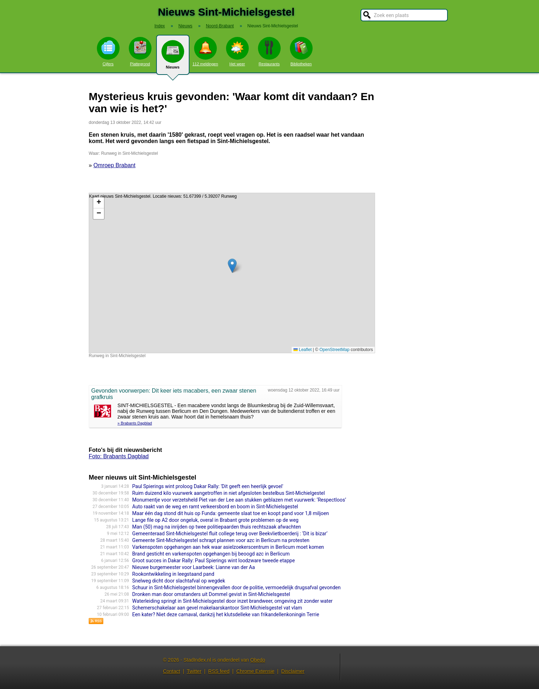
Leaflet (302, 349)
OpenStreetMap (334, 349)
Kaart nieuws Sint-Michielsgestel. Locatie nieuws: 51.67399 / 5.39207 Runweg (231, 273)
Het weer (237, 51)
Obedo (257, 660)
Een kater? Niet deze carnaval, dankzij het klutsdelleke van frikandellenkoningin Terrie (225, 614)
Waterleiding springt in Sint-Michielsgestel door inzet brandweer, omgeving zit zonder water (232, 601)
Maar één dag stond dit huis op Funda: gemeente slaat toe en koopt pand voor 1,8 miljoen (230, 513)
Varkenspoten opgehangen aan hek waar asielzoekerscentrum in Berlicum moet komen (228, 547)
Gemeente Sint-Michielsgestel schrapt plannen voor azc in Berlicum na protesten (220, 540)
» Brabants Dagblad (134, 423)
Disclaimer (292, 671)
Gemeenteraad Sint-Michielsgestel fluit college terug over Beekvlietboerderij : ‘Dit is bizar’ (230, 533)
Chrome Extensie (255, 671)
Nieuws (172, 57)
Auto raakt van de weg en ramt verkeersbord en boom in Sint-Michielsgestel (215, 506)
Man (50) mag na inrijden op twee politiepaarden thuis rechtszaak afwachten (216, 527)
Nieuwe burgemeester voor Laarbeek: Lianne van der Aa (193, 567)
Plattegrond (140, 51)
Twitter (194, 671)
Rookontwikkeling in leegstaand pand (173, 574)
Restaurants (269, 51)
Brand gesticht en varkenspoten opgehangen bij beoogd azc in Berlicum (211, 554)
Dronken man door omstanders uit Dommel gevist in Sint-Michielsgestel (211, 594)
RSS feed (219, 671)
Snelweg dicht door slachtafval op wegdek (178, 581)
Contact (171, 671)
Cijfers (108, 51)
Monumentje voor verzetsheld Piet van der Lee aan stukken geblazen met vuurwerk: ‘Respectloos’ (239, 500)
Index (159, 25)
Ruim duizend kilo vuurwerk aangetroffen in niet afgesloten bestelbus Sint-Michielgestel (228, 493)
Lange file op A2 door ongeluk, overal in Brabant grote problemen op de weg (215, 520)
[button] (232, 265)
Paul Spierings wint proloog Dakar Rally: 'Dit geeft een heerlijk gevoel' (207, 486)
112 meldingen (205, 51)
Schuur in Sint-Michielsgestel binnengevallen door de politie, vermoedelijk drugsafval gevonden (236, 587)
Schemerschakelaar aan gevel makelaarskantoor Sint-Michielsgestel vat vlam (217, 608)
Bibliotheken (301, 51)
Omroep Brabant (114, 165)
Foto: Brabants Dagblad (119, 456)
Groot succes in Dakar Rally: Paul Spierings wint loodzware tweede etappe (213, 560)
